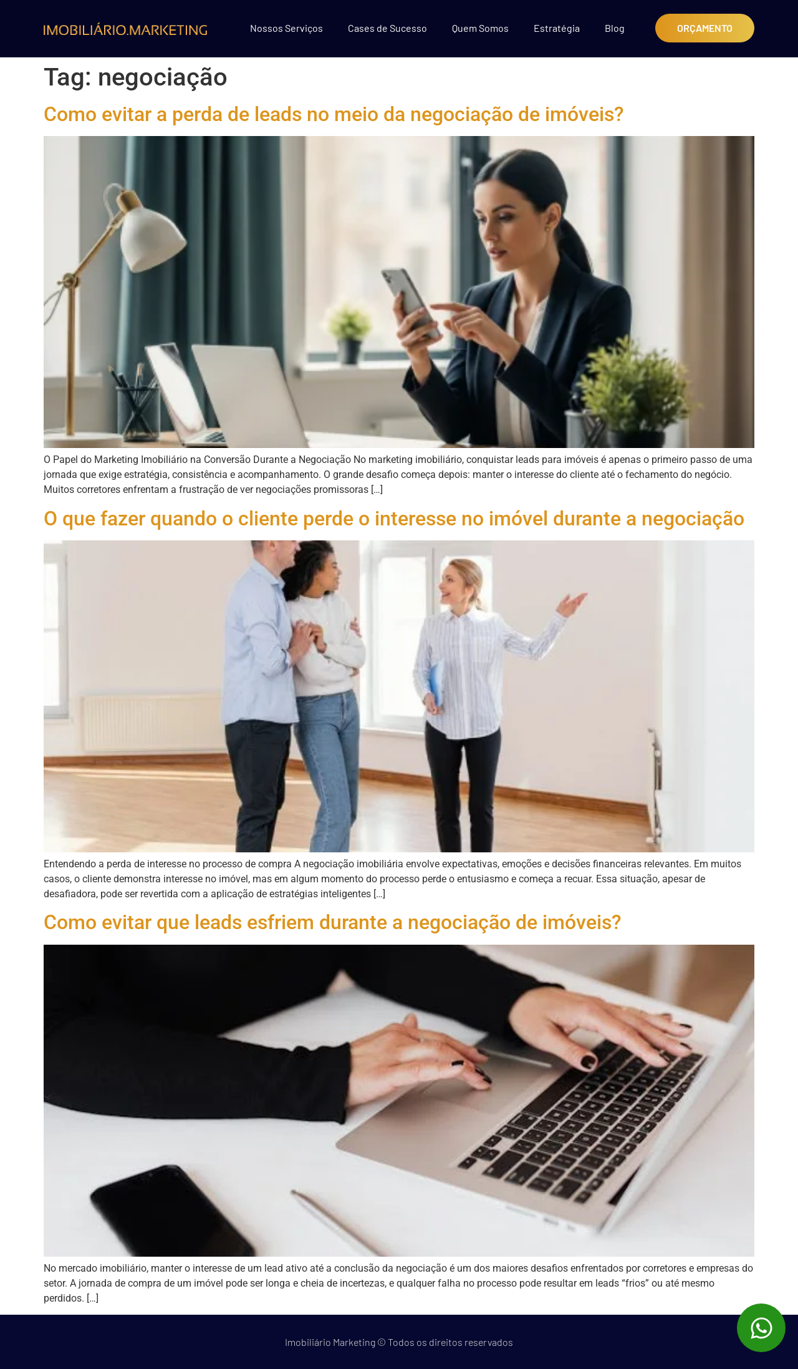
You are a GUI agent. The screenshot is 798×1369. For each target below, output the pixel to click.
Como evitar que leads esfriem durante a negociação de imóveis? (333, 922)
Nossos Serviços (286, 28)
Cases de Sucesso (387, 28)
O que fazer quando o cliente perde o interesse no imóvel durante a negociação (394, 518)
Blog (615, 28)
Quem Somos (480, 28)
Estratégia (557, 28)
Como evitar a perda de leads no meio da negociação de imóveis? (334, 114)
